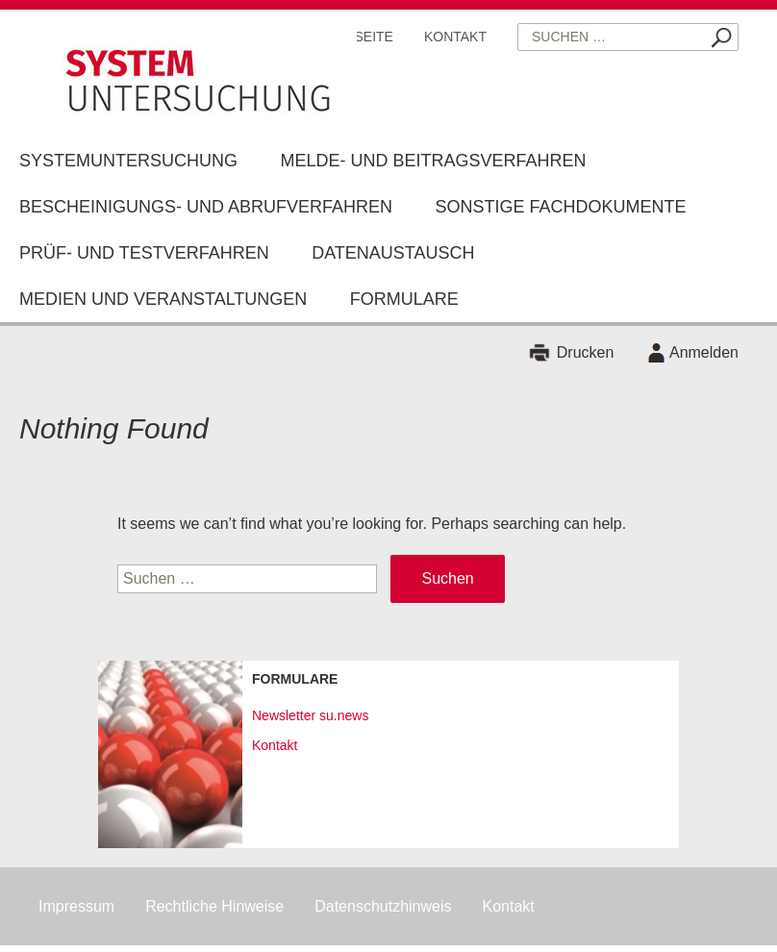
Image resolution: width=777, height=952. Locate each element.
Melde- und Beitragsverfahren (433, 160)
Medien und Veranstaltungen (163, 299)
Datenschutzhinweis (382, 906)
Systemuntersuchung (128, 160)
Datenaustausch (393, 253)
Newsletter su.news (310, 715)
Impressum (76, 906)
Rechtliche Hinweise (214, 906)
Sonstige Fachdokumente (561, 206)
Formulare (404, 299)
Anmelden (704, 352)
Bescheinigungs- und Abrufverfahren (205, 206)
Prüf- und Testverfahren (144, 253)
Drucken (585, 352)
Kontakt (455, 36)
